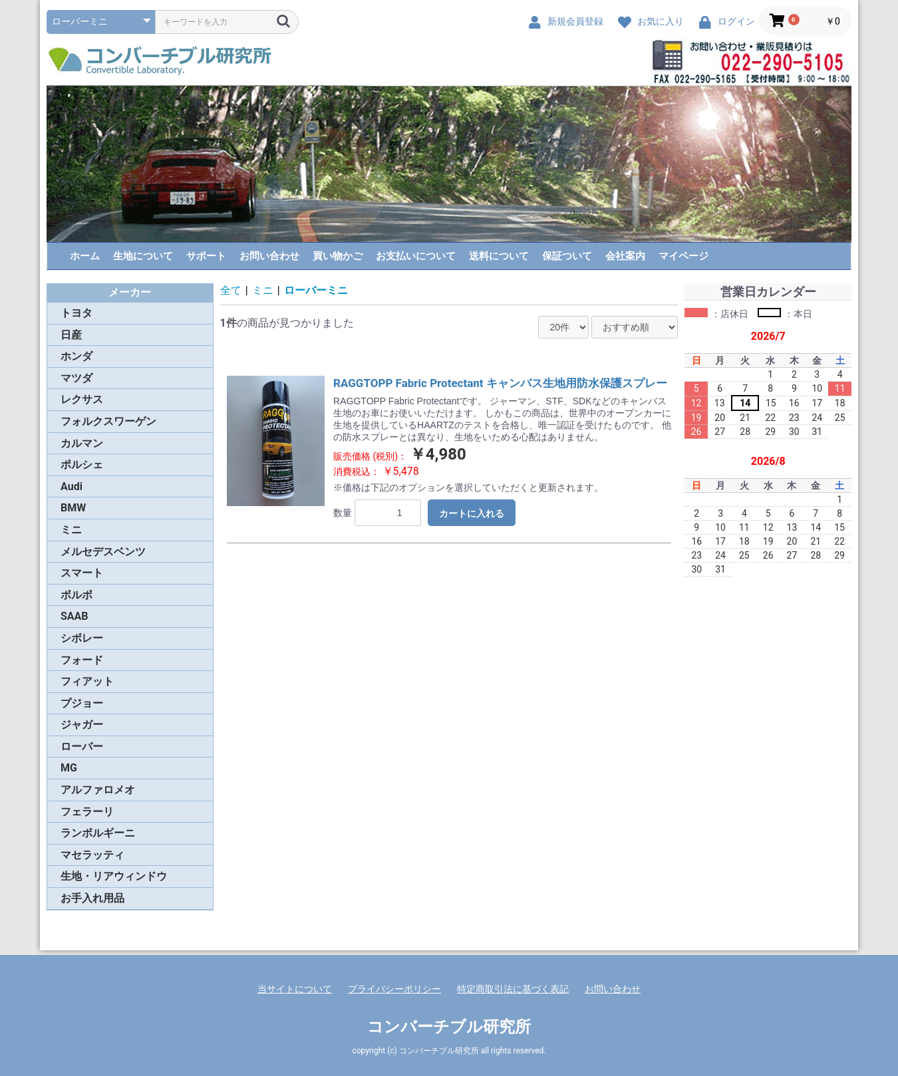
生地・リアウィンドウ (114, 876)
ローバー (82, 746)
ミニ (71, 529)
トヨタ (76, 313)
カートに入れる (471, 513)
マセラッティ (92, 855)
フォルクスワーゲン (108, 421)
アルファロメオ (98, 789)
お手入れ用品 (92, 898)
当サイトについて (294, 989)
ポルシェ (82, 464)
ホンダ (76, 356)
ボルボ (76, 595)
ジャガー (82, 724)
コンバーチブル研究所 (449, 1026)
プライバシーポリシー (394, 989)
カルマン (82, 443)
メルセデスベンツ (103, 551)
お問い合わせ (269, 256)
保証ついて (567, 256)
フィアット (87, 681)
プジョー (82, 703)
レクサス (82, 399)
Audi (71, 486)
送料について (499, 256)
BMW (73, 507)
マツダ (76, 378)
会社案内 (625, 256)
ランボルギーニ (98, 833)
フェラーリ (87, 811)
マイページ (683, 256)
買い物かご (338, 256)
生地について (143, 256)
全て (230, 290)
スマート (82, 573)
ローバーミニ (316, 290)
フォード (82, 660)
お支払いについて (416, 256)
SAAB (74, 616)
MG (69, 767)
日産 (71, 335)
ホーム (85, 256)
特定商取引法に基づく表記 (513, 989)
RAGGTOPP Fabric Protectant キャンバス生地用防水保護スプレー (500, 383)
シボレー (82, 638)
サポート (206, 256)
